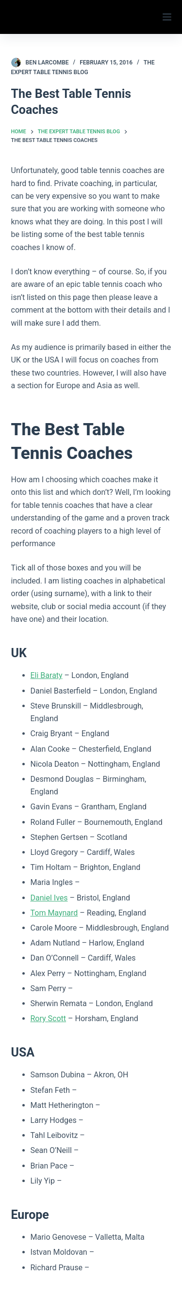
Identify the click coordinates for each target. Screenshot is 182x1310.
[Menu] (167, 17)
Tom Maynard (54, 912)
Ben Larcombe (47, 62)
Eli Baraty (47, 675)
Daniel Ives (49, 897)
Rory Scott (48, 1018)
